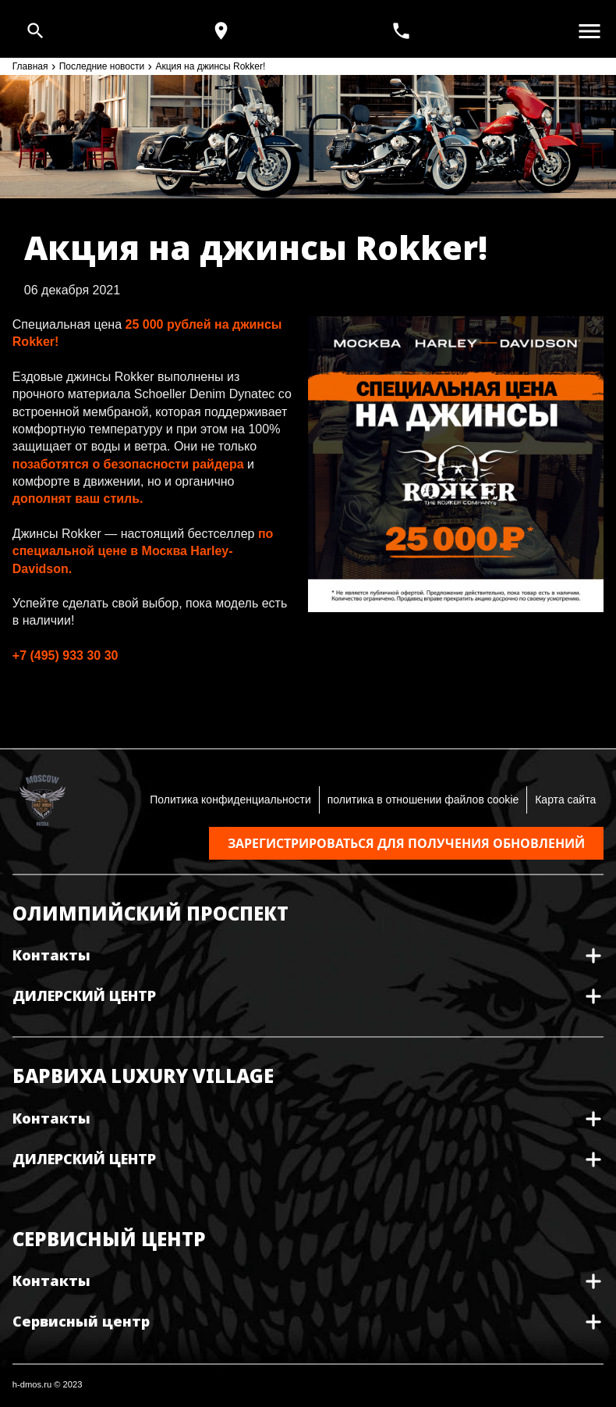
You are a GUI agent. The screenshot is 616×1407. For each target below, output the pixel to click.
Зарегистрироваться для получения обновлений (406, 843)
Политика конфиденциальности (230, 799)
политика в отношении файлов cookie (423, 799)
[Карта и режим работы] (221, 30)
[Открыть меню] (589, 31)
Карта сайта (565, 799)
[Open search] (35, 31)
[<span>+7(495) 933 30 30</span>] (403, 30)
